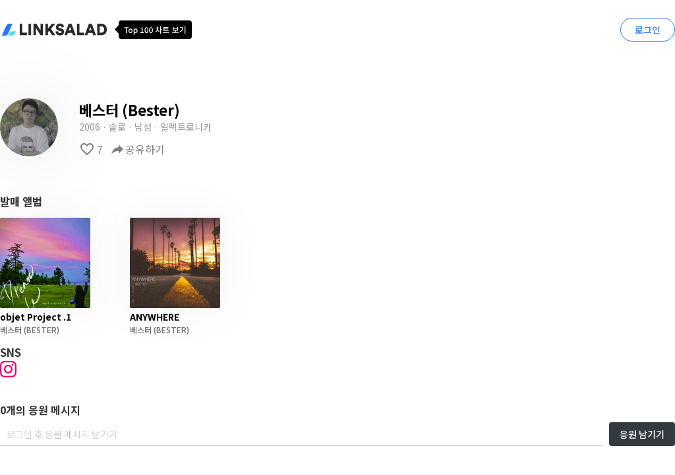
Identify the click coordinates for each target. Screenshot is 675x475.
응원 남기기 (642, 434)
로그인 (647, 29)
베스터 (11, 329)
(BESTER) (40, 329)
